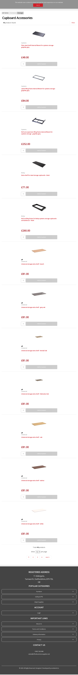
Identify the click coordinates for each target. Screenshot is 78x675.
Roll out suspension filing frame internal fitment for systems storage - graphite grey (37, 133)
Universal (24, 262)
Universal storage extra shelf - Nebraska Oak (35, 394)
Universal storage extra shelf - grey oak (33, 308)
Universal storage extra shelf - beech (32, 264)
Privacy (39, 640)
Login (39, 613)
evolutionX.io (55, 669)
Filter (73, 23)
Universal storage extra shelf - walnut (32, 481)
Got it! (38, 5)
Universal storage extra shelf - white (32, 524)
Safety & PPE (39, 597)
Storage (20, 14)
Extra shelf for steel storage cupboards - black (35, 176)
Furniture (13, 14)
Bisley (23, 173)
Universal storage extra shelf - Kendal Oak (34, 351)
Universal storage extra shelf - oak (31, 438)
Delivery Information (39, 635)
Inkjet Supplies (39, 602)
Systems (23, 43)
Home (5, 14)
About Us (39, 624)
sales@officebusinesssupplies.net (39, 654)
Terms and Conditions (39, 629)
